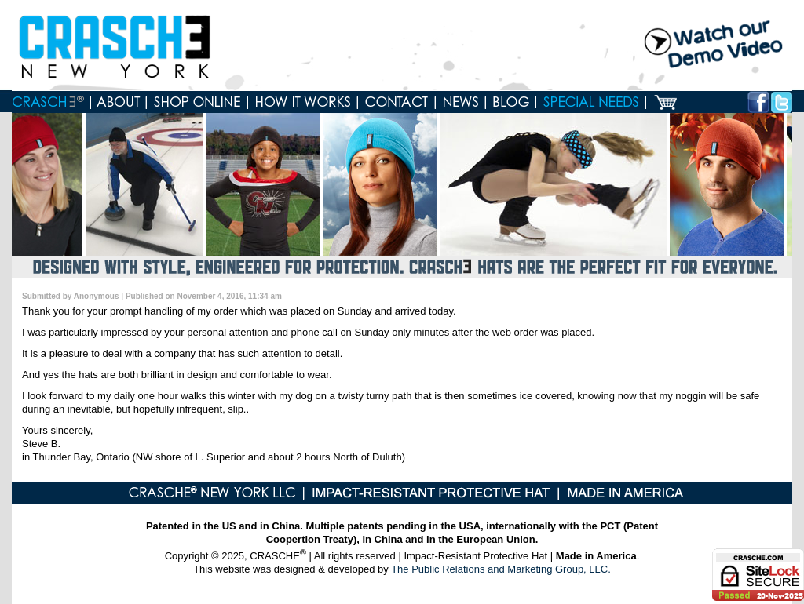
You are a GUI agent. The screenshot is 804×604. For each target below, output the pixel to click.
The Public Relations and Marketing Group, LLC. (501, 569)
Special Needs (591, 102)
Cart (665, 102)
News (461, 102)
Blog (511, 102)
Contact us (397, 102)
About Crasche (119, 102)
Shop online (197, 102)
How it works (303, 102)
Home (51, 102)
